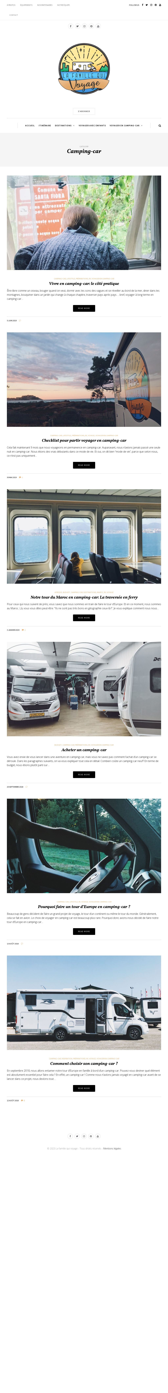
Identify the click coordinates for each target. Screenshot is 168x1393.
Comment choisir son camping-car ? (84, 1064)
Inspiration (67, 1059)
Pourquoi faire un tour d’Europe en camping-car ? (84, 907)
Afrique (58, 592)
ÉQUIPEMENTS (26, 5)
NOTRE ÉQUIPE (63, 5)
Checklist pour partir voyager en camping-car (84, 441)
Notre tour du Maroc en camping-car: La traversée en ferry (84, 597)
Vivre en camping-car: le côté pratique (84, 284)
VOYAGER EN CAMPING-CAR (124, 125)
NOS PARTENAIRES (44, 5)
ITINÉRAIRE (45, 125)
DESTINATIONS (63, 125)
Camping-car (60, 279)
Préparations (82, 279)
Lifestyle (71, 279)
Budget (66, 592)
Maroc (100, 592)
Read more (84, 308)
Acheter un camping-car (84, 750)
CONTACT (13, 15)
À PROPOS (11, 5)
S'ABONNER (84, 111)
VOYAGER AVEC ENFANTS (92, 125)
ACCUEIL (30, 125)
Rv (90, 279)
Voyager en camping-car (103, 279)
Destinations (90, 592)
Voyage (91, 435)
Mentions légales (112, 1148)
